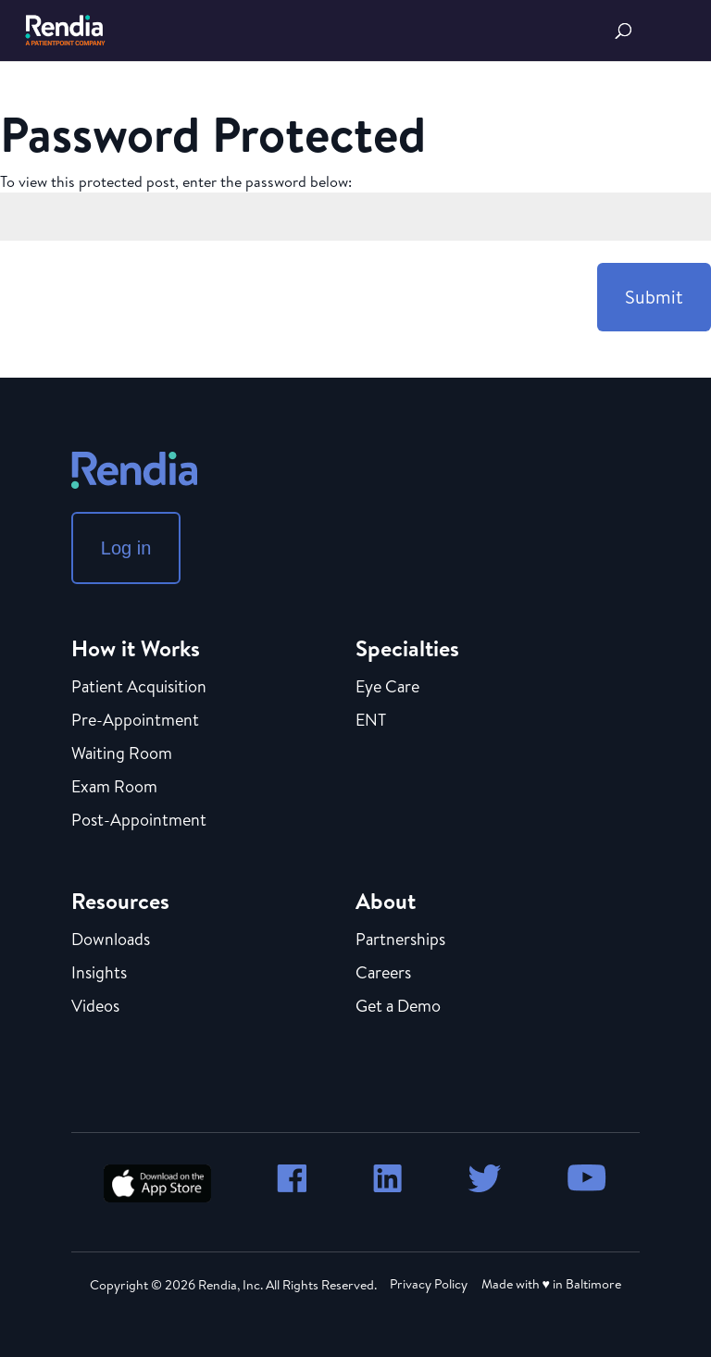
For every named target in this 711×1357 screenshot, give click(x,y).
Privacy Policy (429, 1284)
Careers (383, 974)
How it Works (135, 648)
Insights (99, 974)
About (386, 900)
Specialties (407, 648)
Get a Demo (398, 1007)
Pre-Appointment (135, 721)
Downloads (110, 940)
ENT (371, 721)
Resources (120, 900)
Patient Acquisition (138, 688)
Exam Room (114, 788)
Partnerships (400, 940)
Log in (126, 548)
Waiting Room (121, 754)
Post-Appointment (138, 821)
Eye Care (387, 688)
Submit (654, 296)
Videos (95, 1007)
